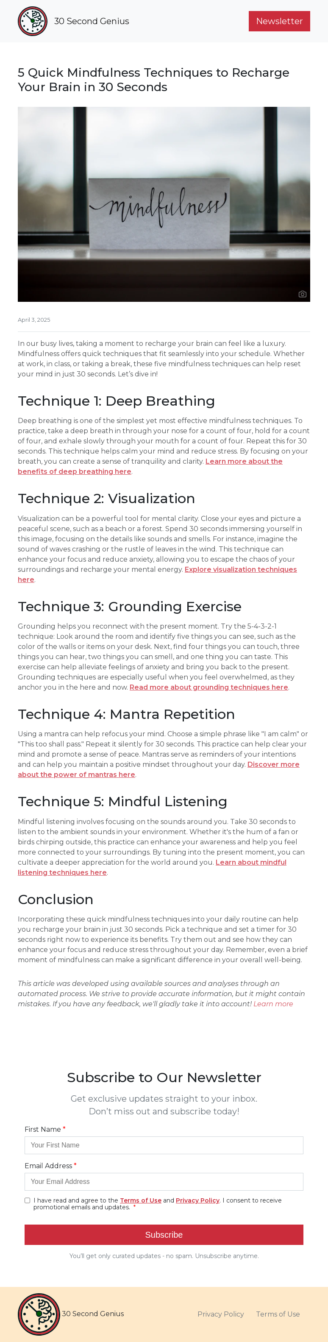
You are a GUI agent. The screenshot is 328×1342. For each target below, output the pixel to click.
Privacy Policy (220, 1314)
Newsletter (279, 21)
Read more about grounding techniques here (209, 687)
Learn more (273, 1004)
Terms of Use (278, 1314)
